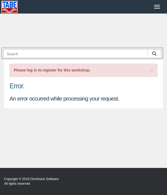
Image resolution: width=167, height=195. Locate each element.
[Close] (151, 70)
